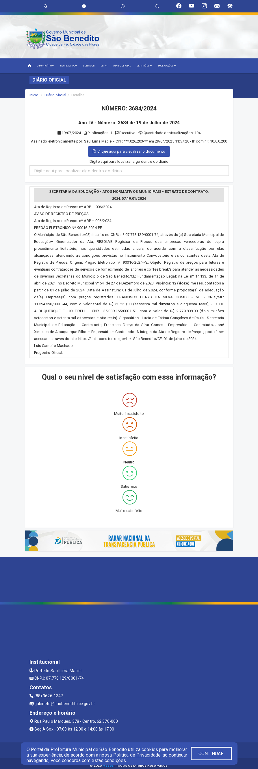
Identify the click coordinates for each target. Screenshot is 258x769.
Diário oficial (55, 95)
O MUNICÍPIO (45, 65)
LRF (104, 65)
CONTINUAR (211, 753)
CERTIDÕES (144, 65)
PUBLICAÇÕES (167, 65)
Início (34, 95)
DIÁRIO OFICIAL (122, 65)
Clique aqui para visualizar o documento (129, 151)
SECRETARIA (68, 65)
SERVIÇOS (89, 65)
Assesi (108, 765)
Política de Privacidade (137, 755)
